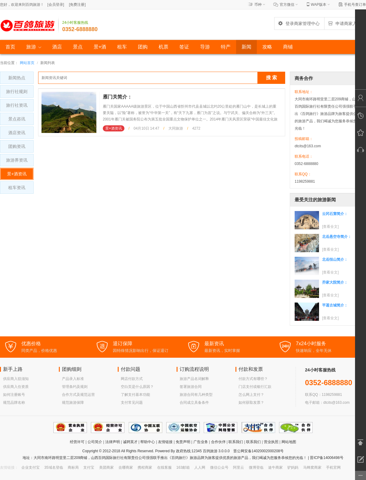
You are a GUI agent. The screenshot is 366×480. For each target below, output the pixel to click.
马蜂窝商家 (312, 467)
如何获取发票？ (251, 402)
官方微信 (287, 4)
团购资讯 (16, 146)
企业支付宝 (30, 467)
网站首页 (27, 63)
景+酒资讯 (17, 173)
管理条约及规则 (75, 387)
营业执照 (271, 442)
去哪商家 (125, 467)
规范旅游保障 (73, 402)
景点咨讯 (16, 118)
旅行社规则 (16, 91)
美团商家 (106, 467)
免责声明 (183, 442)
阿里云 (238, 467)
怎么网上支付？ (251, 394)
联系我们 (235, 442)
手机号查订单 (355, 4)
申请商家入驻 (344, 23)
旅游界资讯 (16, 160)
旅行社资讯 (16, 105)
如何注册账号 (14, 394)
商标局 (73, 467)
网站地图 (289, 442)
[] (55, 4)
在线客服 (164, 467)
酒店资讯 (16, 132)
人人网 (199, 467)
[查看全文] (330, 226)
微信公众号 (219, 467)
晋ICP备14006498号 (326, 458)
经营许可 (77, 442)
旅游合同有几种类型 (196, 394)
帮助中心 (147, 442)
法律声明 (112, 442)
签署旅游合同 (191, 387)
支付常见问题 (132, 402)
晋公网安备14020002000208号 (258, 451)
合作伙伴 (218, 442)
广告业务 (200, 442)
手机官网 (333, 467)
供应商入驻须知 (16, 379)
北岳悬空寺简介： (336, 237)
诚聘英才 (130, 442)
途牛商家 (275, 467)
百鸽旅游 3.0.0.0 (216, 451)
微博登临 (256, 467)
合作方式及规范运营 (78, 394)
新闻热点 (16, 77)
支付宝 (88, 467)
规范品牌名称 (14, 402)
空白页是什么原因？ (137, 387)
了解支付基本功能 (135, 394)
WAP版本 (318, 4)
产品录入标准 (73, 379)
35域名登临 (53, 467)
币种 (258, 4)
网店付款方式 (132, 379)
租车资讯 (16, 187)
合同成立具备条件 (194, 402)
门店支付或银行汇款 (255, 387)
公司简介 (95, 442)
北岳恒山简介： (335, 259)
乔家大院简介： (335, 282)
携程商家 (145, 467)
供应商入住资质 (16, 387)
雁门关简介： (117, 96)
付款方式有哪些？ (253, 379)
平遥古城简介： (335, 305)
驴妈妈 (292, 467)
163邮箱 (183, 467)
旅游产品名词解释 (194, 379)
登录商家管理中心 (299, 23)
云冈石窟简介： (335, 214)
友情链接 (165, 442)
